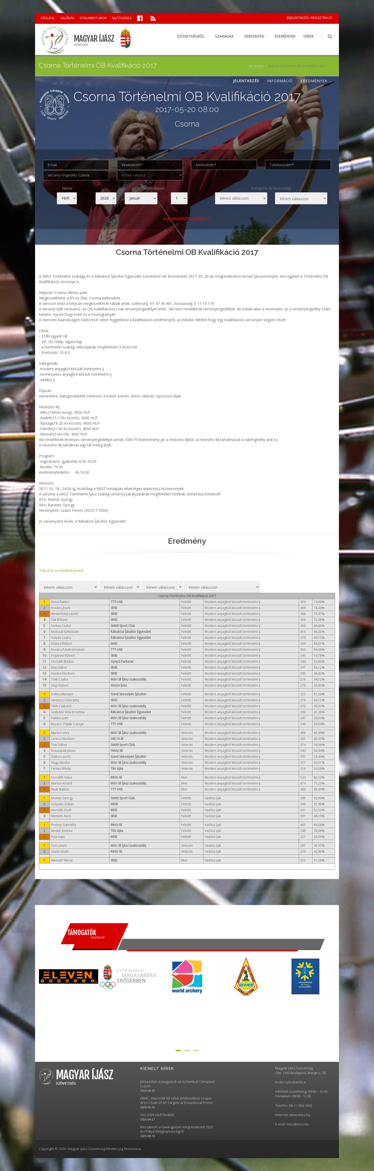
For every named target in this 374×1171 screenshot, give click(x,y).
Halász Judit (59, 718)
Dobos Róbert (61, 643)
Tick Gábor (59, 744)
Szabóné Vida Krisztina (67, 712)
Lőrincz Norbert (62, 739)
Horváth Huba (61, 777)
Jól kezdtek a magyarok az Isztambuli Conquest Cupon (177, 1083)
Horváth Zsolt (61, 810)
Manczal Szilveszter (65, 631)
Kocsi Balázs (60, 602)
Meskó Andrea (61, 831)
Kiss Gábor (59, 667)
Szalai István (60, 851)
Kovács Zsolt (60, 608)
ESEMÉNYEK (285, 36)
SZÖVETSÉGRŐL (191, 36)
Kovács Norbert (62, 673)
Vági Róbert (59, 685)
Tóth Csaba (59, 679)
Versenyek (256, 66)
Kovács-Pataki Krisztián (68, 649)
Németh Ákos (61, 816)
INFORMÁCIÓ (280, 80)
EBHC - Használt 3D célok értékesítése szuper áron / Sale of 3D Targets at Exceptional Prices (176, 1100)
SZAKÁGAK (224, 36)
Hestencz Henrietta (65, 700)
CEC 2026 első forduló (157, 1115)
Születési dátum (151, 188)
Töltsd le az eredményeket (61, 570)
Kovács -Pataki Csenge (67, 724)
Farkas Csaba (61, 625)
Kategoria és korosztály (271, 188)
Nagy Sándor (60, 762)
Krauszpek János (63, 750)
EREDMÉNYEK (313, 80)
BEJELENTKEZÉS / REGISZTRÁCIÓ (309, 18)
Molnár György (62, 798)
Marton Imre (60, 733)
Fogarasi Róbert (63, 655)
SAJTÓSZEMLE (122, 18)
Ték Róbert (59, 620)
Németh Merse (62, 860)
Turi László (59, 845)
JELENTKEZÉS (246, 80)
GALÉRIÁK (67, 18)
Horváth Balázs (62, 661)
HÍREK (308, 36)
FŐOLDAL (48, 18)
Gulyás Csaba (61, 637)
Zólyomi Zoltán (62, 804)
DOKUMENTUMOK (93, 18)
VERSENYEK (254, 36)
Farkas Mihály (61, 768)
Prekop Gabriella (63, 825)
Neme (67, 188)
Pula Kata (58, 837)
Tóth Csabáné (61, 706)
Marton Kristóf (61, 783)
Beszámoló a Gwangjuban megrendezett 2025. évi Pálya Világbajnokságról (177, 1129)
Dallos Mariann (62, 694)
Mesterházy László (64, 614)
